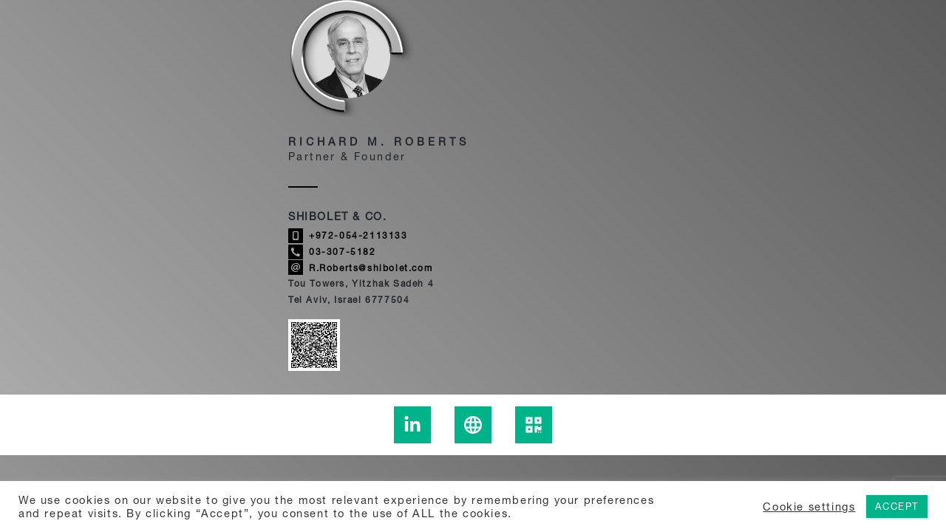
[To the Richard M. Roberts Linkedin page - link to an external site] (412, 425)
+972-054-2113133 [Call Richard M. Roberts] (348, 235)
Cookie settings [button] (809, 506)
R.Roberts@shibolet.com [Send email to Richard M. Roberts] (360, 267)
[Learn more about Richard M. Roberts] (473, 425)
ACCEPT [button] (897, 506)
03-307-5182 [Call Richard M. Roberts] (332, 252)
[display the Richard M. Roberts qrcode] (533, 425)
